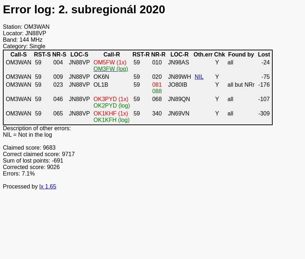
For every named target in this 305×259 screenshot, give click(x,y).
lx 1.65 (47, 186)
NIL (199, 77)
